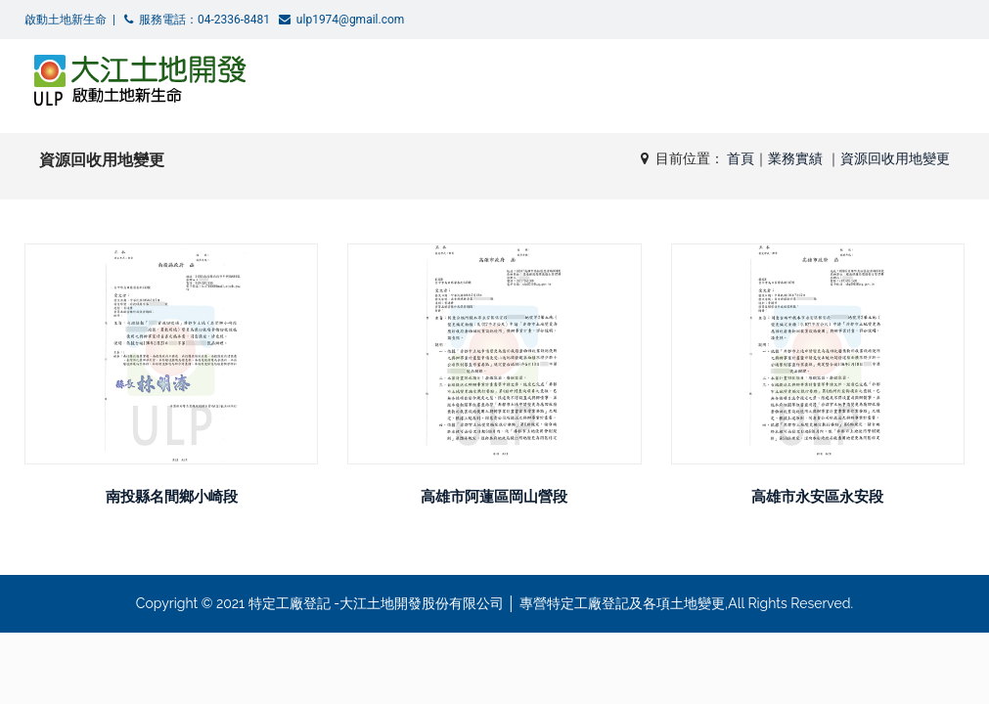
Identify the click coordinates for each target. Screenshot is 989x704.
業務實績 (797, 158)
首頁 (740, 158)
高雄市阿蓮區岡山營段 (494, 497)
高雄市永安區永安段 (817, 497)
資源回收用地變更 (895, 158)
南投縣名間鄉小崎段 (172, 497)
